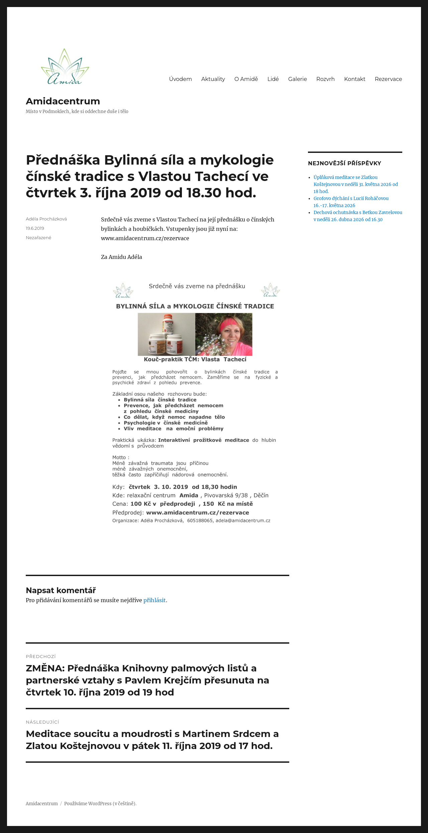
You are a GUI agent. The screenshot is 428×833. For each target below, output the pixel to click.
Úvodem (180, 79)
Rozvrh (325, 79)
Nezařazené (38, 237)
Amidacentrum (63, 101)
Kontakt (354, 79)
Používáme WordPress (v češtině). (100, 804)
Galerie (297, 79)
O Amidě (246, 79)
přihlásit (154, 600)
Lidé (273, 79)
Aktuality (213, 79)
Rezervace (388, 79)
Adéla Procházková (46, 218)
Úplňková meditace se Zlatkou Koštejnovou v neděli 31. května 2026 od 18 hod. (356, 184)
